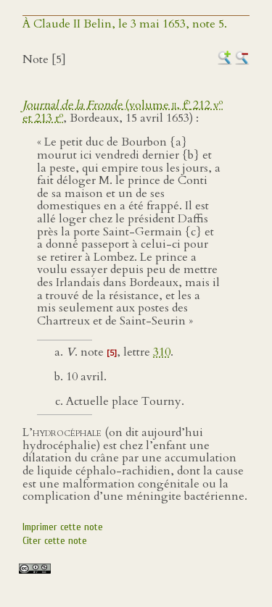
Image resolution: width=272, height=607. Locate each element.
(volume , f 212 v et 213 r (122, 111)
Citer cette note (54, 541)
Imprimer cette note (62, 527)
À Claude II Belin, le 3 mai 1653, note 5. (124, 24)
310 (161, 352)
